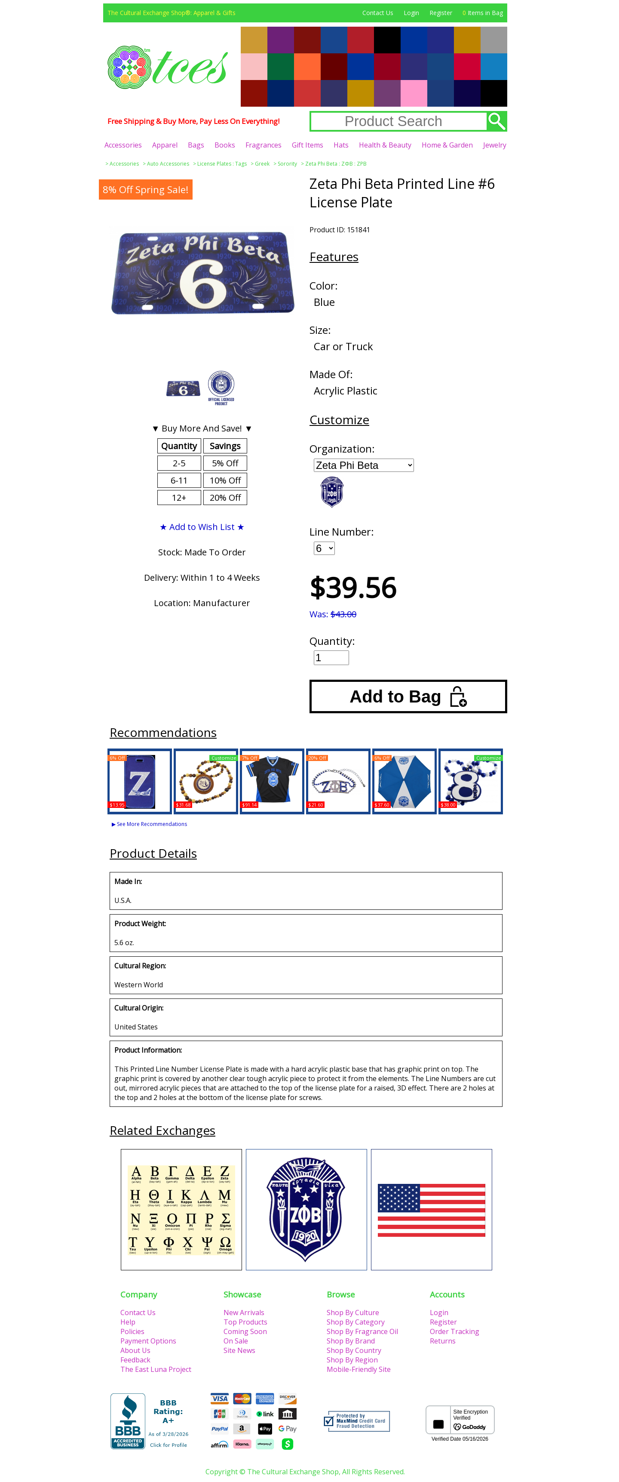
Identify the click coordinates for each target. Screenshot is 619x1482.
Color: (324, 285)
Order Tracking (454, 1331)
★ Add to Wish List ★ (202, 527)
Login (411, 13)
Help (127, 1322)
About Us (135, 1350)
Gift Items (307, 145)
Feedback (135, 1360)
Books (225, 145)
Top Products (245, 1322)
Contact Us (377, 13)
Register (440, 13)
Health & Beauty (385, 145)
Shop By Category (356, 1322)
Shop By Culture (353, 1312)
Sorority (287, 163)
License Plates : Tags (222, 163)
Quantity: (332, 641)
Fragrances (263, 145)
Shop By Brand (351, 1341)
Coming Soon (245, 1331)
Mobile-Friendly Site (359, 1369)
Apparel (165, 145)
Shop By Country (354, 1350)
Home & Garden (447, 145)
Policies (132, 1331)
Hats (341, 145)
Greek (262, 163)
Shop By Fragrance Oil (362, 1331)
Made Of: (331, 374)
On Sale (236, 1341)
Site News (239, 1350)
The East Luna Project (155, 1369)
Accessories (123, 145)
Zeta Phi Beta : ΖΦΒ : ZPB (336, 163)
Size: (320, 330)
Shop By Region (352, 1360)
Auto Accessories (168, 163)
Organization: (342, 448)
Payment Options (148, 1341)
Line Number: (342, 531)
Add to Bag (408, 696)
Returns (443, 1341)
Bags (196, 145)
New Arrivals (244, 1312)
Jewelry (494, 145)
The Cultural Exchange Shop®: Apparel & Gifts (171, 13)
